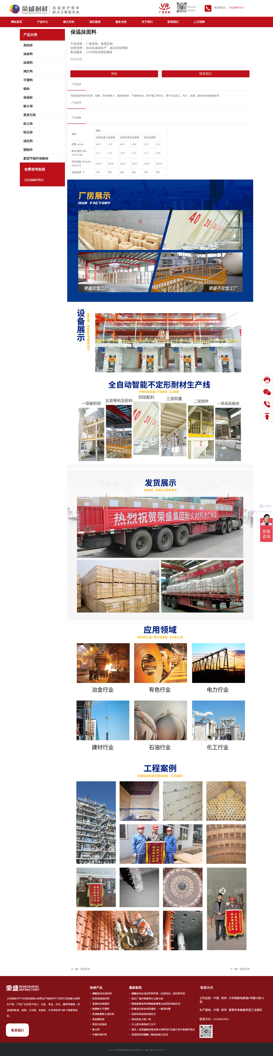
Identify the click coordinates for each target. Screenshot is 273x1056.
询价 (114, 73)
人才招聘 (199, 21)
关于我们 (147, 21)
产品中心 (42, 21)
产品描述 (76, 84)
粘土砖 (28, 123)
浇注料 (28, 141)
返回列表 (85, 969)
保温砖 (28, 97)
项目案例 (94, 21)
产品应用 (76, 102)
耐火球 (28, 106)
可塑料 (28, 80)
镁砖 (26, 89)
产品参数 (76, 117)
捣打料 (28, 71)
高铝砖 (28, 45)
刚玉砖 (28, 132)
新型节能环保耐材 (35, 158)
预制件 (28, 150)
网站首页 (16, 21)
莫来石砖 (29, 115)
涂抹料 (28, 54)
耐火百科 (68, 21)
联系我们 (173, 21)
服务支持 (121, 21)
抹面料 (28, 62)
